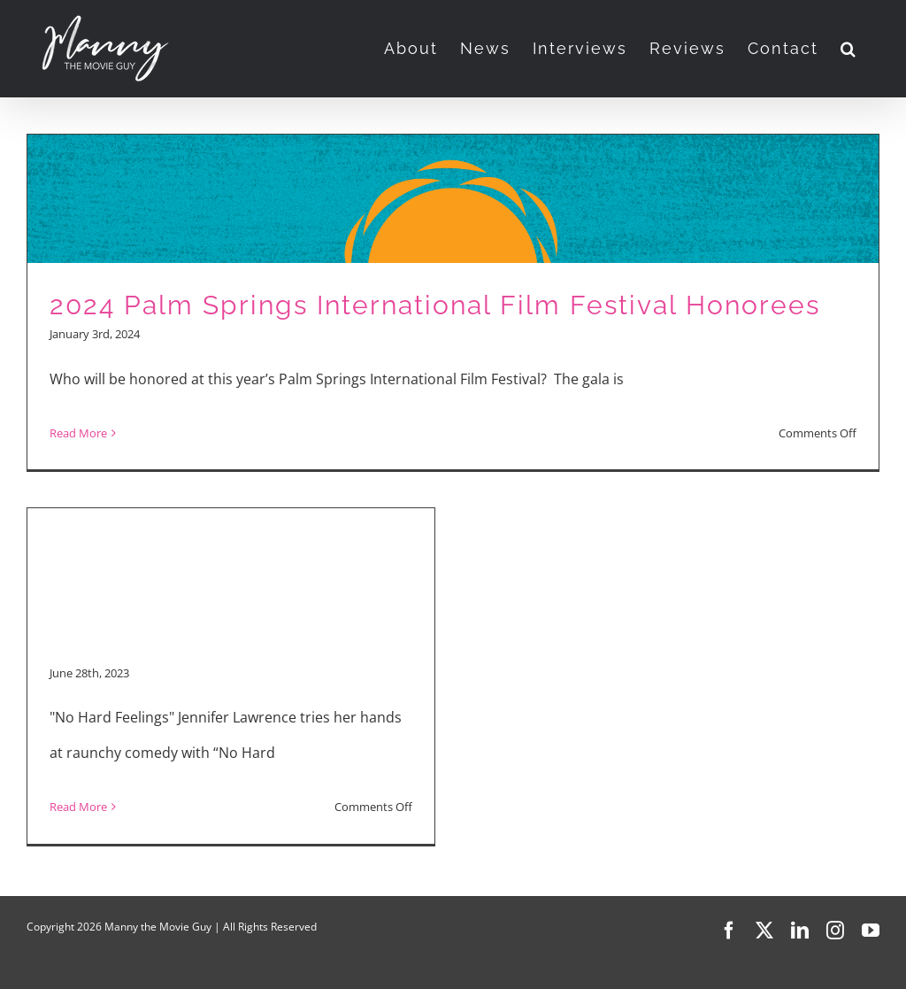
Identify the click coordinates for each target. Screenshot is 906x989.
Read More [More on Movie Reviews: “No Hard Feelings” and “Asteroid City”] (78, 807)
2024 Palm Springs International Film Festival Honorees (435, 305)
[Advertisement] (231, 523)
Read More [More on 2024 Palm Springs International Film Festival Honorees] (78, 433)
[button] (849, 48)
